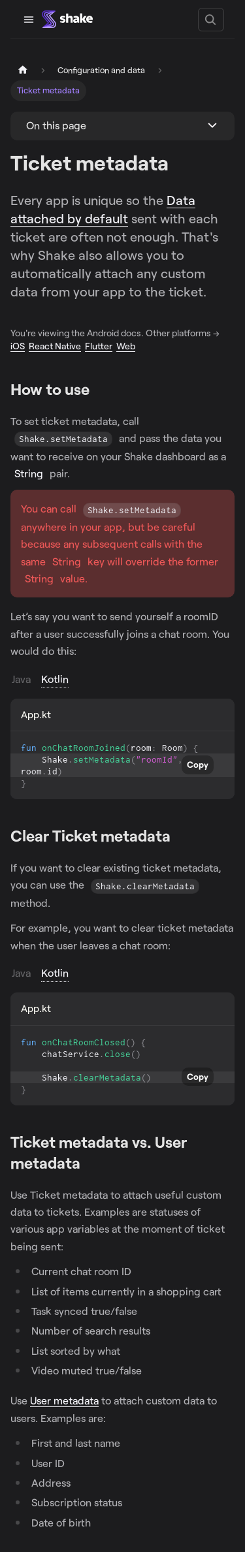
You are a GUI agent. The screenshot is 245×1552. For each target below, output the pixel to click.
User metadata (64, 1400)
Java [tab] (21, 679)
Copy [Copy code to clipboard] (197, 764)
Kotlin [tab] (55, 679)
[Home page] (22, 70)
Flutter (98, 345)
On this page (56, 125)
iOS (17, 345)
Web (125, 345)
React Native (55, 345)
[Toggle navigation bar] (29, 19)
